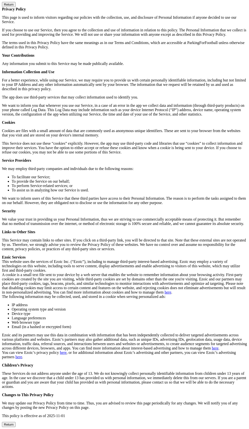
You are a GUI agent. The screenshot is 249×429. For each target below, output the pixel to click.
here (168, 292)
